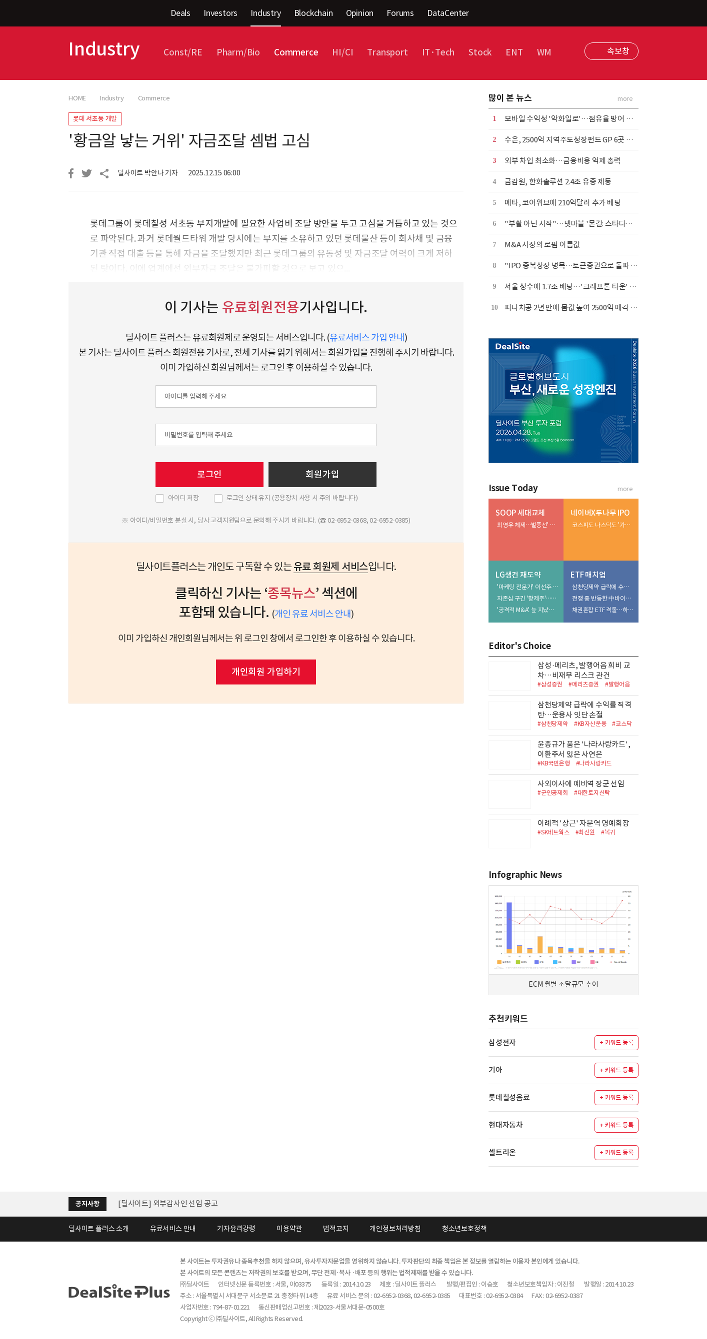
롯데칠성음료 (509, 1097)
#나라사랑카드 (594, 763)
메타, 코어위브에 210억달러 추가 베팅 (562, 202)
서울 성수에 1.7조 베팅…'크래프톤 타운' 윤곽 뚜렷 (581, 286)
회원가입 (322, 474)
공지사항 (87, 1204)
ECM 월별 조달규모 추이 (563, 984)
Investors (221, 13)
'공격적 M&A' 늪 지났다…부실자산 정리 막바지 (528, 610)
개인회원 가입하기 (266, 671)
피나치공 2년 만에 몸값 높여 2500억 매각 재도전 (577, 307)
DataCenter (448, 13)
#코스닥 (622, 723)
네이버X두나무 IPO (600, 513)
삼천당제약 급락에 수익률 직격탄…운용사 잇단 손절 (603, 587)
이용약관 (289, 1228)
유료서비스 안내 (173, 1228)
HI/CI (342, 52)
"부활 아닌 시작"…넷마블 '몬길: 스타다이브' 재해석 (584, 223)
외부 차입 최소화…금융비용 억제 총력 (562, 160)
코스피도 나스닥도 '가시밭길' (603, 525)
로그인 (209, 474)
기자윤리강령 (236, 1228)
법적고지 (335, 1228)
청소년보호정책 (464, 1228)
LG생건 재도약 (518, 575)
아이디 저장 (183, 498)
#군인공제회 (553, 792)
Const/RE (183, 52)
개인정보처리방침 (395, 1228)
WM (544, 52)
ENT (514, 52)
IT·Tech (438, 52)
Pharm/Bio (238, 52)
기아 (495, 1070)
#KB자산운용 (590, 723)
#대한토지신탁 (592, 792)
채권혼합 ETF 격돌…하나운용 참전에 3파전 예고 (603, 610)
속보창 (618, 51)
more (625, 98)
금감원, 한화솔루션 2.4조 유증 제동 (558, 181)
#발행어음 (617, 684)
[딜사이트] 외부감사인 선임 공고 (168, 1203)
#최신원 (585, 832)
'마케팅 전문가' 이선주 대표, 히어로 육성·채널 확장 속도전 (528, 587)
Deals (180, 13)
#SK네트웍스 (554, 832)
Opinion (360, 13)
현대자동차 (505, 1125)
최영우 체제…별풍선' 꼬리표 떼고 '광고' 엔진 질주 (528, 525)
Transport (387, 52)
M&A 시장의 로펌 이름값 (542, 244)
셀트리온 (502, 1152)
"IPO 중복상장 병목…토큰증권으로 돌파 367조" (578, 265)
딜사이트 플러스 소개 (98, 1228)
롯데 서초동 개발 (95, 118)
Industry (265, 13)
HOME (77, 98)
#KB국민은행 (554, 763)
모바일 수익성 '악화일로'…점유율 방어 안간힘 (575, 118)
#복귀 (608, 832)
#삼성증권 (550, 684)
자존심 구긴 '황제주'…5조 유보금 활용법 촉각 (528, 598)
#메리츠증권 (583, 684)
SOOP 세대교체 (520, 513)
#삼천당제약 (553, 723)
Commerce (296, 52)
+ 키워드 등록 (616, 1042)
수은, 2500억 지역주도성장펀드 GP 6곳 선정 (572, 139)
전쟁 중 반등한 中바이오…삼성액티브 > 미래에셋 (603, 598)
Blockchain (313, 13)
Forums (400, 13)
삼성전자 (502, 1042)
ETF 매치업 (588, 575)
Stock (480, 52)
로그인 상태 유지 (292, 498)
